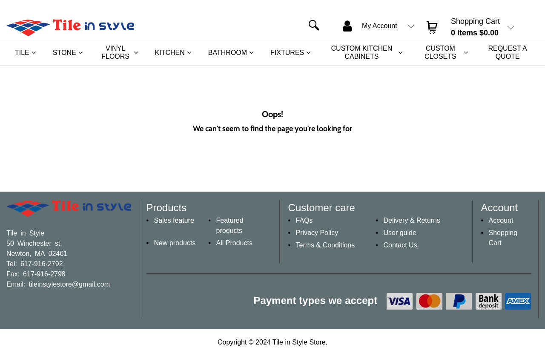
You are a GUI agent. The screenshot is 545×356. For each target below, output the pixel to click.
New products (175, 243)
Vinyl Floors (115, 52)
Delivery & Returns (412, 220)
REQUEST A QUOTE (507, 52)
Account (501, 220)
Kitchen (170, 52)
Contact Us (400, 245)
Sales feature (174, 220)
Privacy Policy (317, 232)
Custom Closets (440, 52)
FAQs (304, 220)
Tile (22, 52)
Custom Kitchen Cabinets (362, 52)
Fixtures (287, 52)
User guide (400, 232)
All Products (234, 243)
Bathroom (227, 52)
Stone (64, 52)
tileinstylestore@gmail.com (69, 283)
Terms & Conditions (325, 245)
